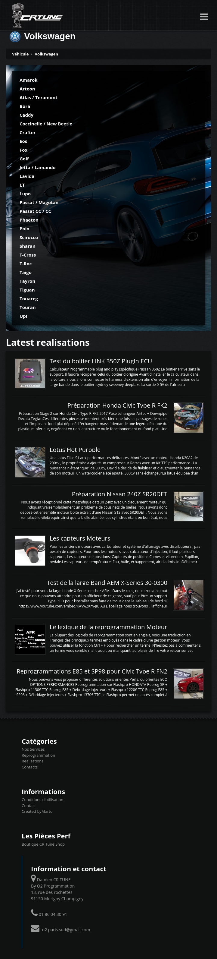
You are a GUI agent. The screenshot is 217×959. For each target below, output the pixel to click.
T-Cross (28, 255)
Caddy (26, 115)
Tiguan (27, 290)
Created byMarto (37, 811)
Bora (25, 106)
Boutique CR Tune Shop (43, 844)
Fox (23, 150)
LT (22, 185)
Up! (23, 316)
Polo (24, 229)
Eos (23, 141)
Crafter (28, 132)
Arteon (27, 89)
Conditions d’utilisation (42, 799)
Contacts (30, 767)
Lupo (25, 194)
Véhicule (20, 54)
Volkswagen (46, 54)
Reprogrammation (38, 755)
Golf (24, 159)
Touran (28, 307)
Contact (29, 805)
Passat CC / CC (35, 211)
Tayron (27, 281)
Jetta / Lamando (38, 167)
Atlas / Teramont (38, 97)
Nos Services (33, 749)
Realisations (32, 761)
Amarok (29, 80)
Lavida (27, 176)
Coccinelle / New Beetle (46, 124)
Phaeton (29, 220)
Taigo (26, 272)
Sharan (28, 246)
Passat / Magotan (39, 202)
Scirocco (29, 237)
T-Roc (26, 263)
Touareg (29, 298)
